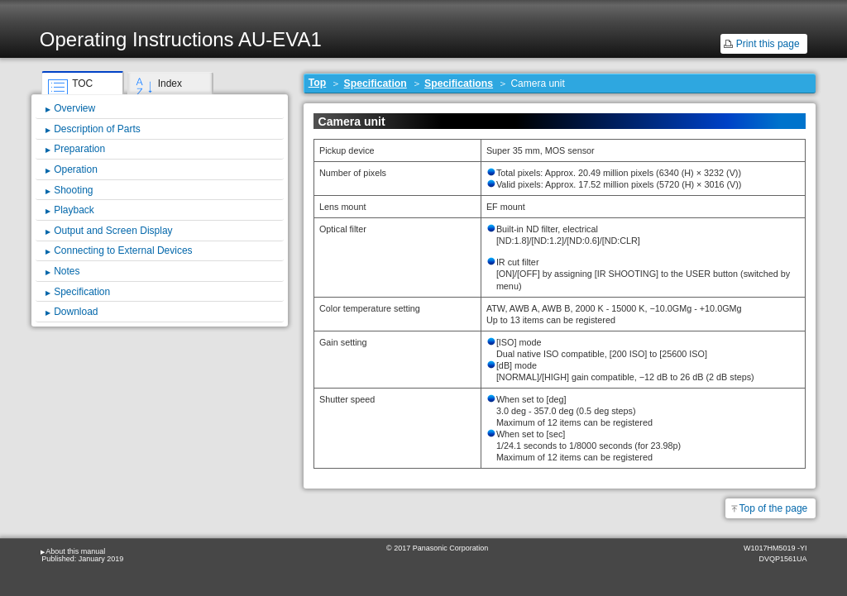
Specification (375, 83)
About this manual (75, 551)
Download (76, 311)
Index (170, 83)
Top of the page (773, 508)
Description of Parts (97, 129)
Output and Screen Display (113, 230)
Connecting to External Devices (123, 250)
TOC (82, 83)
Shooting (73, 190)
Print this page (768, 44)
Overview (74, 108)
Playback (74, 210)
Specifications (458, 83)
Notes (66, 271)
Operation (76, 169)
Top (318, 82)
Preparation (79, 149)
